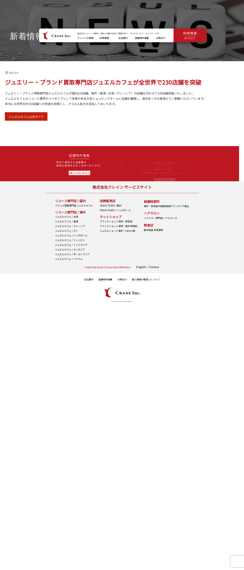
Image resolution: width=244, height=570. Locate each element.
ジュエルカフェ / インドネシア (71, 246)
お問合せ (122, 279)
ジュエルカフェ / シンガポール (71, 236)
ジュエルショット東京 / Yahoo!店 (117, 239)
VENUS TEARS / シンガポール (115, 219)
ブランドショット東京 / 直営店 (116, 230)
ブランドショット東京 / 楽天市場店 (118, 235)
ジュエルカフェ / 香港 (66, 222)
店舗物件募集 (105, 279)
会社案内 (89, 279)
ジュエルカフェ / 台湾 (66, 218)
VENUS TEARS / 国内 (110, 214)
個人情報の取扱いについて (146, 279)
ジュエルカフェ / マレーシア (70, 227)
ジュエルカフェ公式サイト (26, 117)
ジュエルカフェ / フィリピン (70, 241)
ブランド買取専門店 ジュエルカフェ (74, 206)
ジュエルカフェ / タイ (66, 232)
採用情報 (190, 35)
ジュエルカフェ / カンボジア (70, 250)
